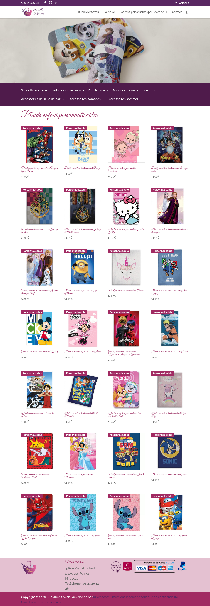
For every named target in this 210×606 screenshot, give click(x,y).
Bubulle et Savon (88, 12)
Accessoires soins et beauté (133, 90)
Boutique (109, 12)
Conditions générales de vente (42, 602)
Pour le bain (96, 90)
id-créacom (101, 597)
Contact (177, 12)
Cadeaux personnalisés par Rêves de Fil (143, 12)
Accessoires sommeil (123, 99)
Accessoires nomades (85, 99)
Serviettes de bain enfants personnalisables (52, 90)
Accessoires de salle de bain (41, 99)
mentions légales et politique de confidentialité (145, 597)
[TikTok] (56, 2)
